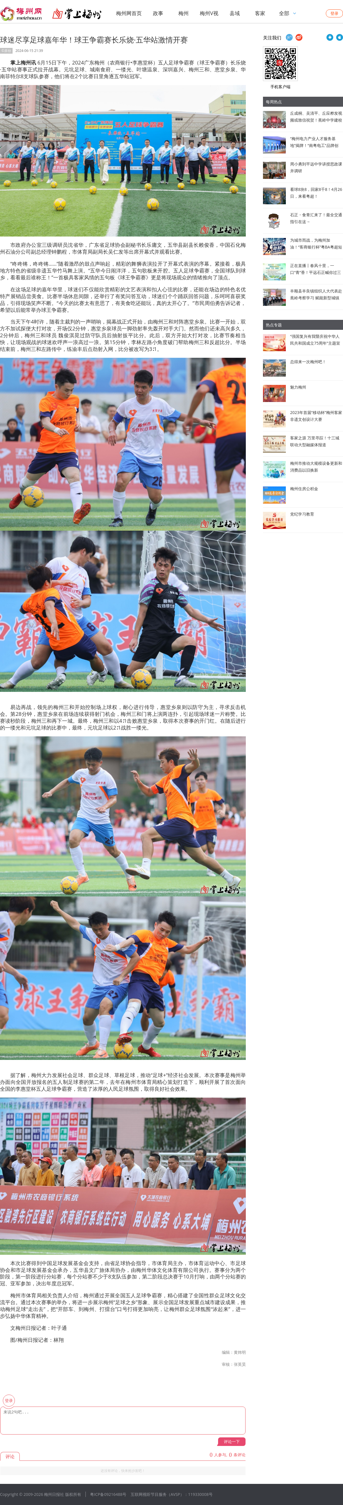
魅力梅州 (298, 387)
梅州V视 (209, 13)
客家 (260, 13)
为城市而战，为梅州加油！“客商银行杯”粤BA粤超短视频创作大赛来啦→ (316, 246)
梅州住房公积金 (304, 488)
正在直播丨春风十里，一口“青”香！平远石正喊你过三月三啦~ (315, 272)
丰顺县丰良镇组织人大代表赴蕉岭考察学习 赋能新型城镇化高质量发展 (316, 297)
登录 (334, 13)
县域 (235, 13)
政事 (158, 13)
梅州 (183, 13)
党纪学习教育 (302, 514)
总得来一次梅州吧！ (308, 361)
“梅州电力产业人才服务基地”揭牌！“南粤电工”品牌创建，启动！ (314, 145)
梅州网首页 (129, 13)
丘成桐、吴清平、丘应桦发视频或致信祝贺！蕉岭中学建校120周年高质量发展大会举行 (316, 120)
